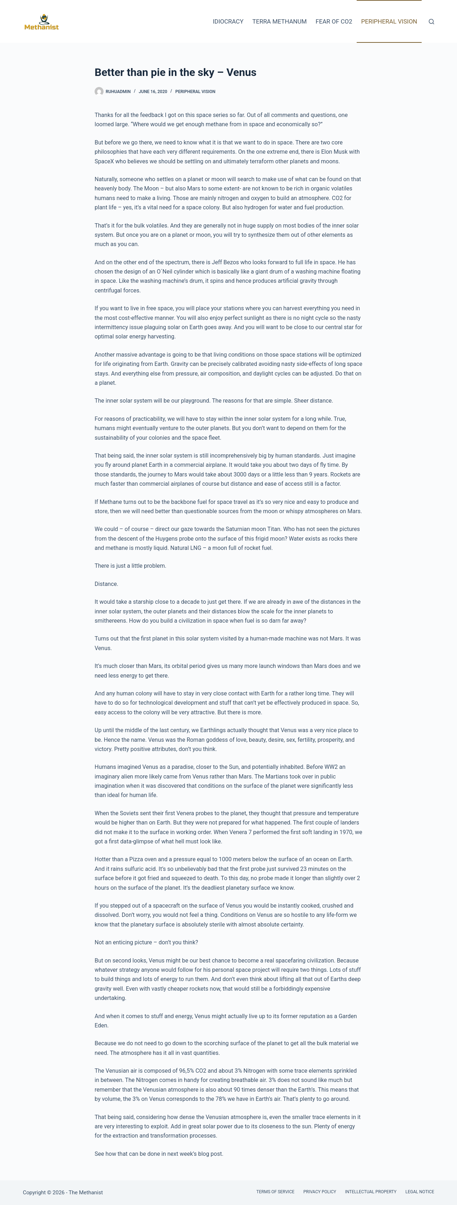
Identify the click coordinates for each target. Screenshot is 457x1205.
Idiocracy (228, 21)
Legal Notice (420, 1191)
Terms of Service (275, 1191)
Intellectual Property (370, 1191)
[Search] (431, 21)
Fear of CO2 (334, 21)
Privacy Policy (319, 1191)
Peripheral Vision (389, 21)
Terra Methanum (279, 21)
